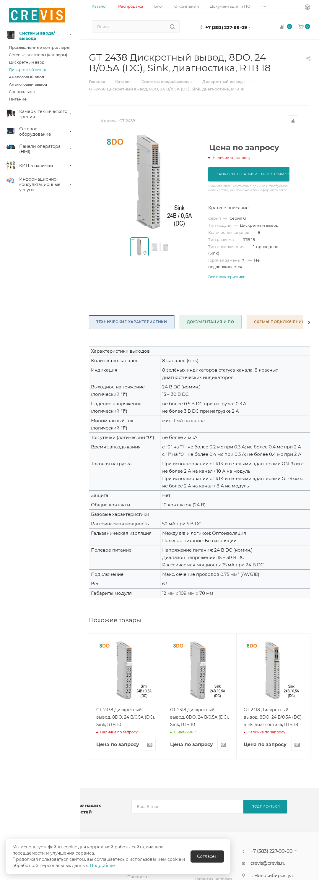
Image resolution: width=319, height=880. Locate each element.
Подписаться (265, 806)
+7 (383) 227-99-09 (226, 27)
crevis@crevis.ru (268, 863)
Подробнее (102, 865)
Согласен (207, 856)
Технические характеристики (131, 322)
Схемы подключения (279, 322)
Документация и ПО (210, 322)
